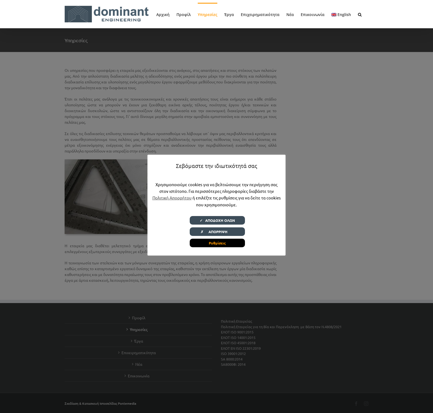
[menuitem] (341, 14)
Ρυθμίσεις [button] (217, 243)
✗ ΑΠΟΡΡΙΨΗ (217, 231)
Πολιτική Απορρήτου (172, 197)
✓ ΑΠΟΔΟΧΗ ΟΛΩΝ (217, 220)
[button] (359, 14)
